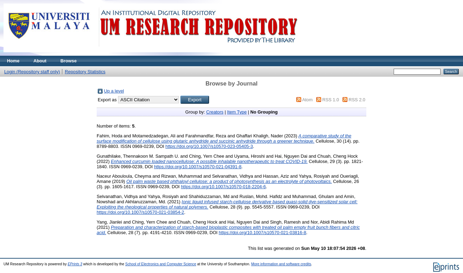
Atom (307, 99)
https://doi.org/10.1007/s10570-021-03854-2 (140, 212)
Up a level (114, 91)
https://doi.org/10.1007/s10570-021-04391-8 (198, 166)
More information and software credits (281, 264)
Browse (69, 60)
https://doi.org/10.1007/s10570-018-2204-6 (223, 186)
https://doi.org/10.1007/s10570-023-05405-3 (209, 146)
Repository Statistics (85, 71)
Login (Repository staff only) (32, 71)
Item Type (237, 112)
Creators (214, 112)
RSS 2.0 (356, 99)
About (40, 60)
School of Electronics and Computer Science (160, 264)
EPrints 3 (75, 264)
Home (13, 60)
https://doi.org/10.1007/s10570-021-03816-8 (262, 232)
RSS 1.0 (330, 99)
